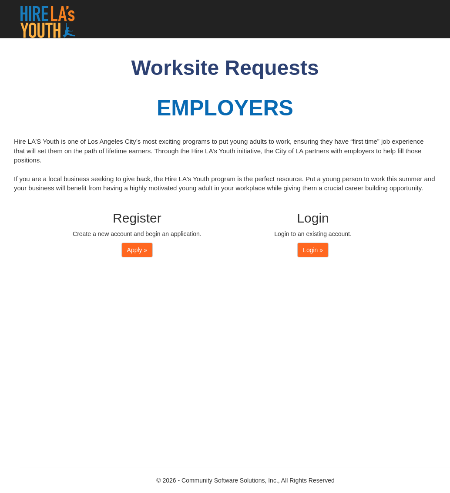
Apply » (137, 249)
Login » (313, 249)
